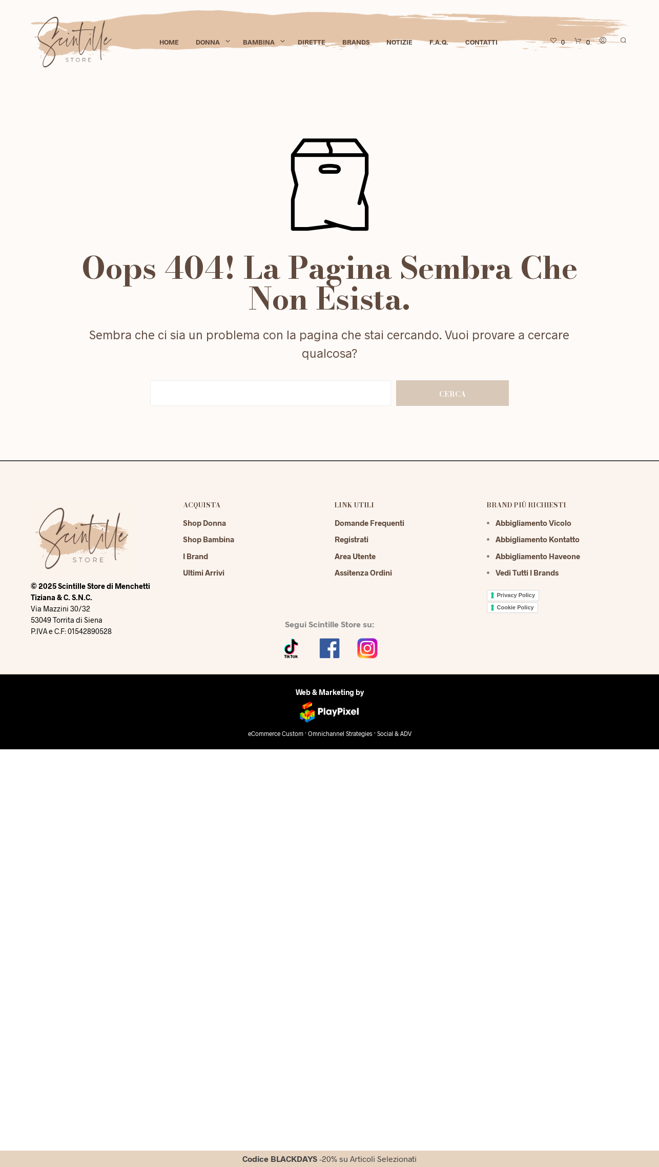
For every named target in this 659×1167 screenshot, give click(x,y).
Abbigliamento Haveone (538, 556)
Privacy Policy (516, 595)
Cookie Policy (515, 607)
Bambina (259, 42)
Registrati (351, 539)
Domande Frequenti (369, 522)
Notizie (399, 42)
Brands (355, 42)
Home (169, 42)
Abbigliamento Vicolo (533, 522)
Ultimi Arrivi (203, 572)
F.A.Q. (438, 42)
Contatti (481, 42)
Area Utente (355, 556)
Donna (208, 42)
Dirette (311, 42)
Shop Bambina (208, 539)
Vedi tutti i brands (527, 572)
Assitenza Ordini (363, 572)
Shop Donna (204, 522)
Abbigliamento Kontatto (538, 539)
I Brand (195, 556)
